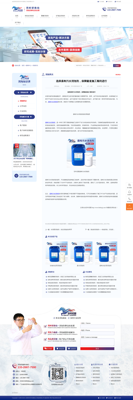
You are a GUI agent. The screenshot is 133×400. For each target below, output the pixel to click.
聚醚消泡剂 (79, 371)
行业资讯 (23, 111)
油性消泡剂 (96, 371)
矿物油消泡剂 (80, 374)
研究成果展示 (25, 135)
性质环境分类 (98, 364)
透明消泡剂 (96, 374)
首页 (23, 65)
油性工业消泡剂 (116, 377)
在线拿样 (73, 348)
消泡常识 (35, 65)
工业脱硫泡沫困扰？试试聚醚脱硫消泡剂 (60, 292)
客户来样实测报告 (26, 130)
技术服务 (49, 348)
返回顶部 (129, 207)
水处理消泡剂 (115, 367)
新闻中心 (28, 65)
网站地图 (118, 1)
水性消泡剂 (96, 367)
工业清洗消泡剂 (116, 371)
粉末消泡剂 (96, 377)
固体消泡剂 (96, 380)
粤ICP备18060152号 (55, 398)
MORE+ (118, 74)
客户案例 (23, 125)
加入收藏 (101, 1)
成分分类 (79, 364)
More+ (78, 384)
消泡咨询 (61, 348)
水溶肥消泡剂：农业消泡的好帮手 (61, 229)
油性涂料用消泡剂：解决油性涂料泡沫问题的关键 (63, 279)
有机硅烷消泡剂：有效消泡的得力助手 (60, 283)
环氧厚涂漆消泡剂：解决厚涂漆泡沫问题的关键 (62, 286)
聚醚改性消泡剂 (81, 377)
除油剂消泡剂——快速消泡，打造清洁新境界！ (103, 229)
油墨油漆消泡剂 (116, 380)
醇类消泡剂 (79, 380)
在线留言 (110, 1)
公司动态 (23, 106)
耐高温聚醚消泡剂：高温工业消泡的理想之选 (62, 276)
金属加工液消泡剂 (116, 374)
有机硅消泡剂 (80, 367)
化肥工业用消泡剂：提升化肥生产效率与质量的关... (64, 289)
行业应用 (114, 364)
